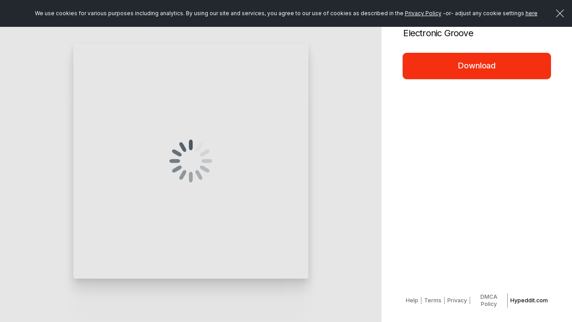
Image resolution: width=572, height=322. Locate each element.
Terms (433, 300)
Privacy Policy (423, 13)
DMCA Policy (488, 300)
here (532, 13)
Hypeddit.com (529, 300)
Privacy (457, 300)
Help (412, 300)
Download (477, 65)
